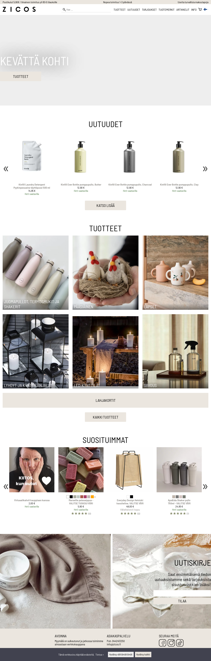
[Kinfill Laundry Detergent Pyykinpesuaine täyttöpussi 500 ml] (31, 164)
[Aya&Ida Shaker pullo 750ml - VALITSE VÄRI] (179, 482)
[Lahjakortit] (105, 400)
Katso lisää (105, 205)
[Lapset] (175, 308)
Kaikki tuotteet (105, 417)
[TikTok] (179, 643)
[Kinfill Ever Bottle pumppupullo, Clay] (179, 164)
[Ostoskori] (200, 9)
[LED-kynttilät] (105, 387)
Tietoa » (99, 654)
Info (193, 9)
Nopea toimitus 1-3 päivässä (117, 2)
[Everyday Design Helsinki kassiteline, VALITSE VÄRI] (130, 482)
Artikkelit (182, 9)
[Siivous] (175, 387)
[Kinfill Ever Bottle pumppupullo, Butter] (81, 164)
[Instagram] (171, 643)
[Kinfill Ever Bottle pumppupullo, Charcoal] (130, 164)
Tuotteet (120, 9)
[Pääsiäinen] (105, 308)
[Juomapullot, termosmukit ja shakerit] (36, 308)
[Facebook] (162, 643)
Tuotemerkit (167, 9)
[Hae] (86, 9)
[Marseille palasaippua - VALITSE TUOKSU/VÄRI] (81, 482)
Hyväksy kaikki (143, 654)
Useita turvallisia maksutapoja (193, 2)
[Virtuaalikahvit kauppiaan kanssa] (31, 482)
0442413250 (118, 641)
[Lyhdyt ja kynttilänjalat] (36, 387)
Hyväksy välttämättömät (120, 654)
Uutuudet (133, 9)
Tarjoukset (149, 9)
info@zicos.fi (114, 644)
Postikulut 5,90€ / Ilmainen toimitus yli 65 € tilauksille (30, 2)
